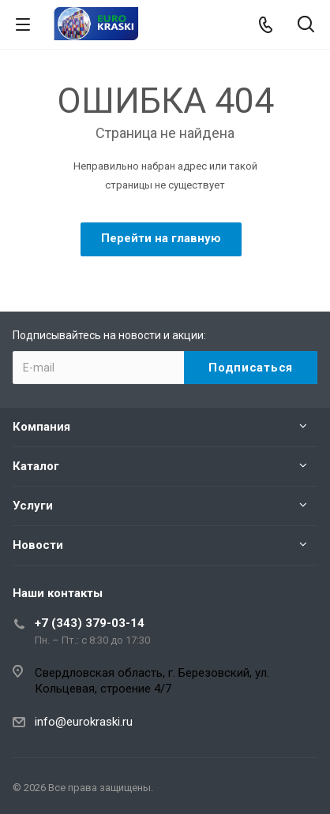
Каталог (36, 466)
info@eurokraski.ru (84, 722)
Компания (41, 427)
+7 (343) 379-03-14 (89, 623)
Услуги (33, 505)
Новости (38, 545)
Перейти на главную (161, 238)
